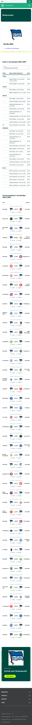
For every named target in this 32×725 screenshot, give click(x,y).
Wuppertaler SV (26, 256)
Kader (5, 66)
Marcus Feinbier (13, 185)
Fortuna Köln (5, 266)
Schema (12, 212)
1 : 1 (16, 294)
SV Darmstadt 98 (5, 228)
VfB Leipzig (4, 247)
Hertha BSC (4, 209)
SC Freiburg (27, 322)
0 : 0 (16, 237)
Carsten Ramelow (14, 136)
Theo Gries (12, 151)
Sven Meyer (12, 98)
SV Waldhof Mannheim (4, 379)
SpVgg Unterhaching (27, 332)
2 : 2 (16, 209)
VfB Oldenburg (26, 303)
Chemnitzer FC (26, 351)
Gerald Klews (12, 108)
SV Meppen (27, 407)
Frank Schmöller (13, 173)
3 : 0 (16, 228)
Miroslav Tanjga (13, 101)
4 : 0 (16, 408)
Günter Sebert (13, 79)
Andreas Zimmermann (15, 104)
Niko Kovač (12, 133)
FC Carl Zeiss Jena (27, 370)
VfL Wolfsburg (5, 341)
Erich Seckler (12, 119)
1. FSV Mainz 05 (5, 606)
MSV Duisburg (5, 398)
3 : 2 (16, 606)
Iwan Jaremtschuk (14, 154)
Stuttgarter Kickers (4, 313)
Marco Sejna (12, 89)
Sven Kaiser (12, 131)
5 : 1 (16, 502)
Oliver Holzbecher (14, 141)
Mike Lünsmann (13, 170)
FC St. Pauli (27, 209)
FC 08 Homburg (5, 426)
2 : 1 (16, 275)
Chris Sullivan (13, 179)
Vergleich (19, 212)
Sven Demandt (13, 176)
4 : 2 (16, 304)
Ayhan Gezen (12, 148)
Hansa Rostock (5, 275)
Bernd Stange (13, 83)
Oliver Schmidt (13, 125)
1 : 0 (16, 256)
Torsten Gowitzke (14, 162)
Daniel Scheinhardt (14, 111)
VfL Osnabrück (5, 294)
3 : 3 (16, 578)
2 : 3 (16, 370)
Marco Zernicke (13, 145)
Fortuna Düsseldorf (27, 285)
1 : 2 (16, 323)
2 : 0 (16, 247)
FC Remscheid (5, 360)
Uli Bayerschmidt (14, 116)
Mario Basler (12, 159)
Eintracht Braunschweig (27, 238)
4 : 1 (16, 332)
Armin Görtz (12, 164)
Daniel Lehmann (13, 182)
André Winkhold (13, 122)
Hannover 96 (5, 218)
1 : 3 (16, 455)
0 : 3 (16, 426)
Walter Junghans (13, 92)
